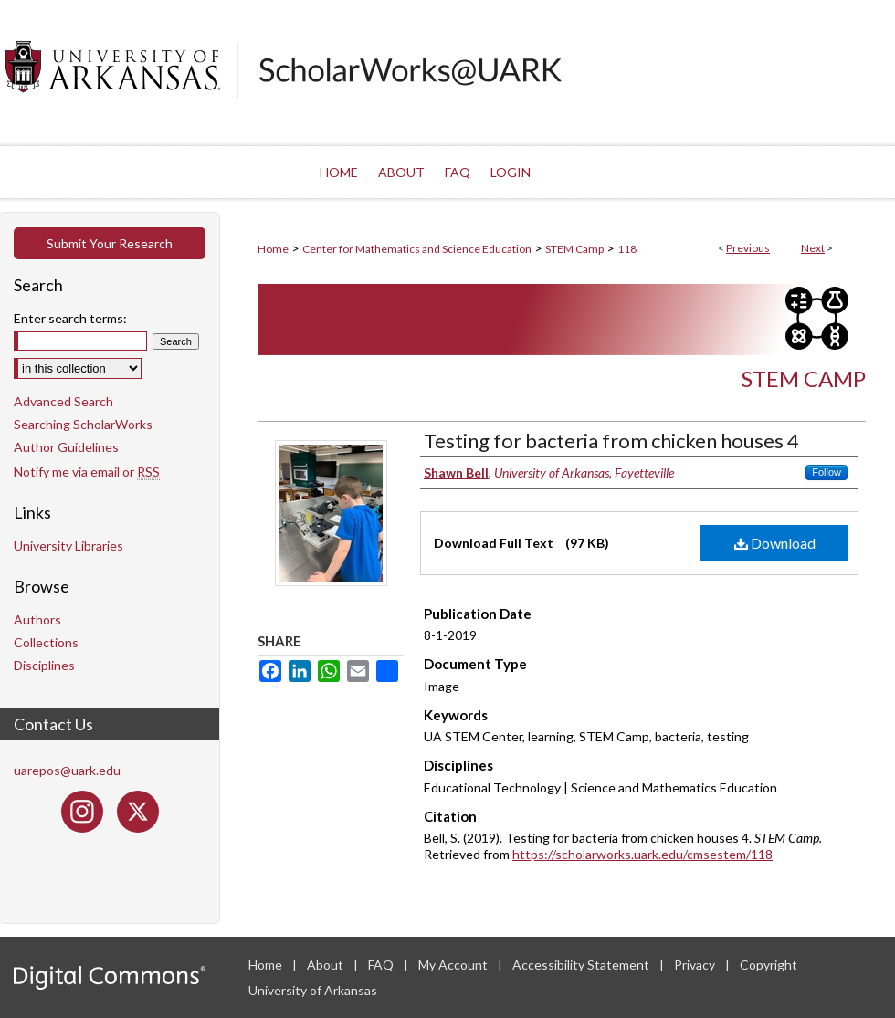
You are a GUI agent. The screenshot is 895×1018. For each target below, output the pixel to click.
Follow (826, 472)
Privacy (696, 964)
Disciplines (44, 665)
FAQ (382, 964)
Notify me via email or (87, 471)
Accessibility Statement (582, 964)
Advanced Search (63, 401)
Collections (46, 642)
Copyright (768, 964)
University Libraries (68, 545)
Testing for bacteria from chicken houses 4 (611, 440)
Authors (37, 619)
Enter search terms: (70, 318)
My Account (454, 964)
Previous (748, 248)
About (326, 964)
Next (813, 248)
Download (775, 542)
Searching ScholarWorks (83, 424)
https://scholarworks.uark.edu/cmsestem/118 (642, 854)
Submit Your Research (110, 243)
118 (627, 249)
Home (273, 249)
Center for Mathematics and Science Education (417, 249)
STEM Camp (574, 249)
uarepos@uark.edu (67, 770)
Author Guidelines (66, 447)
